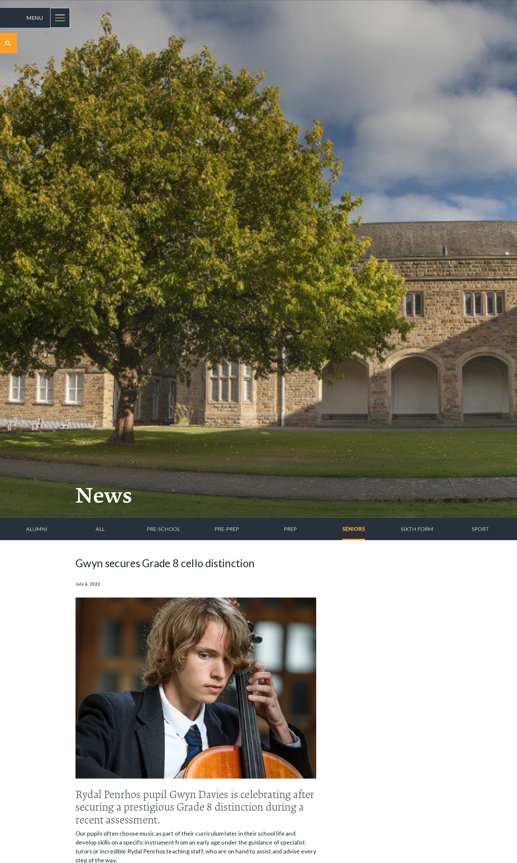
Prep (290, 529)
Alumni (36, 529)
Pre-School (163, 529)
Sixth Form (417, 529)
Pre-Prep (227, 529)
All (100, 529)
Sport (480, 529)
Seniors (353, 529)
